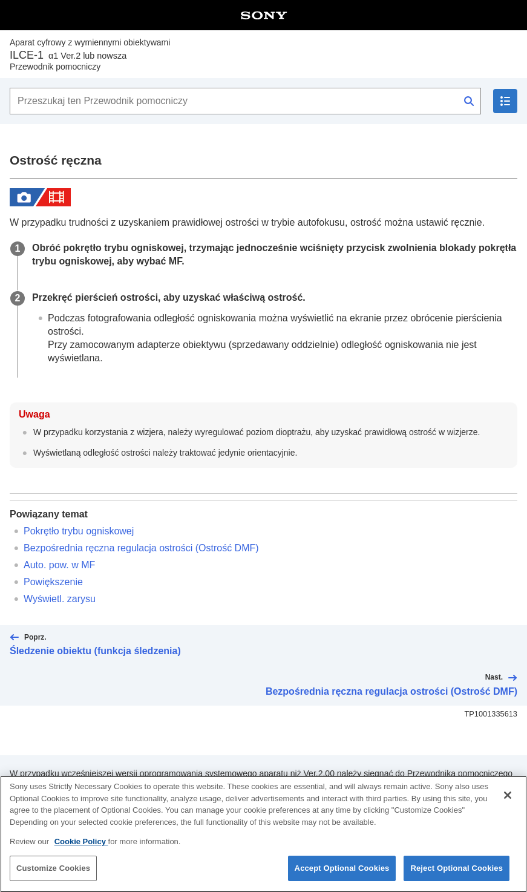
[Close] (507, 803)
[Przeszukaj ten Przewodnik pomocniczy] (245, 101)
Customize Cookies (53, 876)
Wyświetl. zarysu (60, 599)
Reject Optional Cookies (456, 876)
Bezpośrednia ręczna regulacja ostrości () (141, 548)
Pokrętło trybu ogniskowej (79, 531)
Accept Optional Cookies (342, 876)
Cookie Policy (81, 849)
